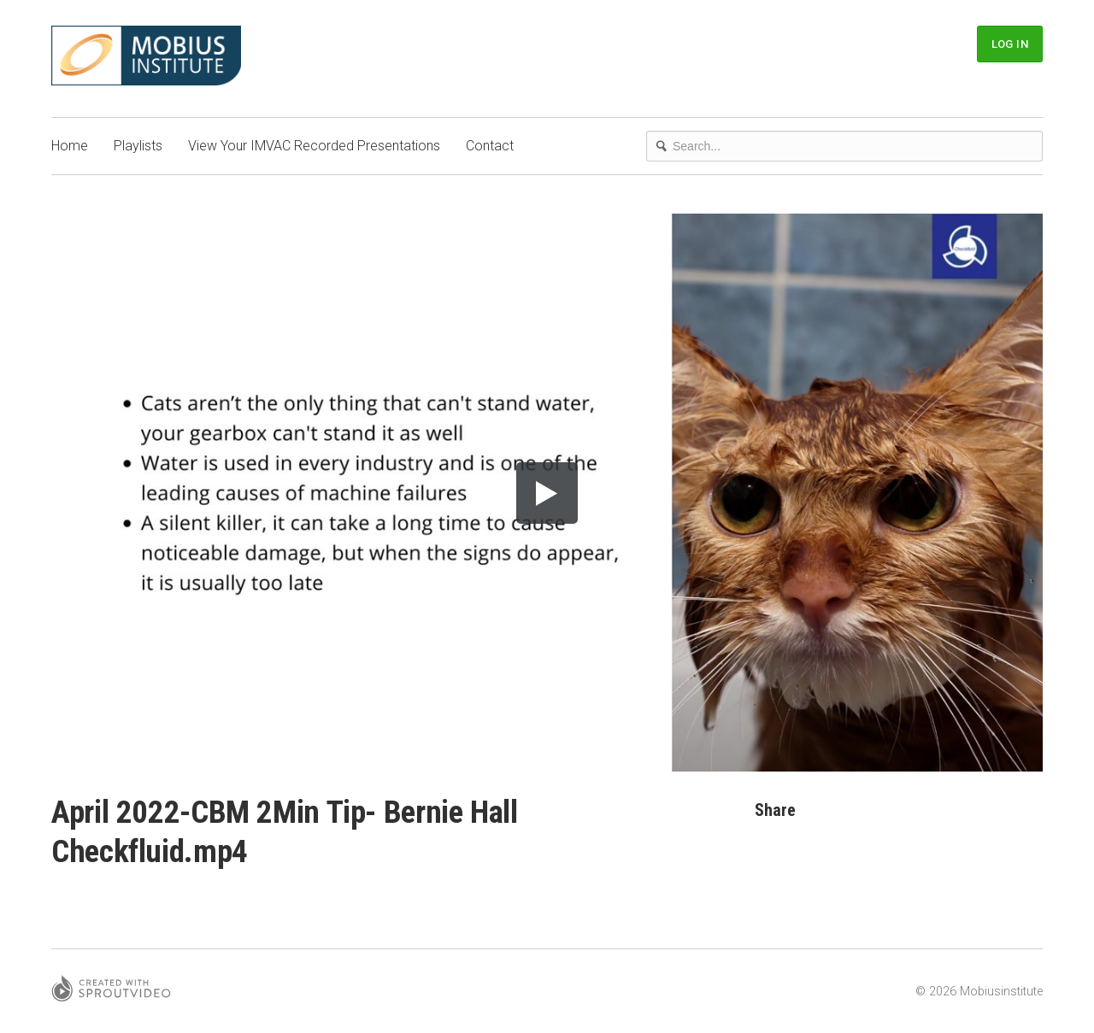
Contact (490, 146)
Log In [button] (1009, 44)
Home (69, 146)
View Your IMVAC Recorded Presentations (314, 146)
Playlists (138, 146)
